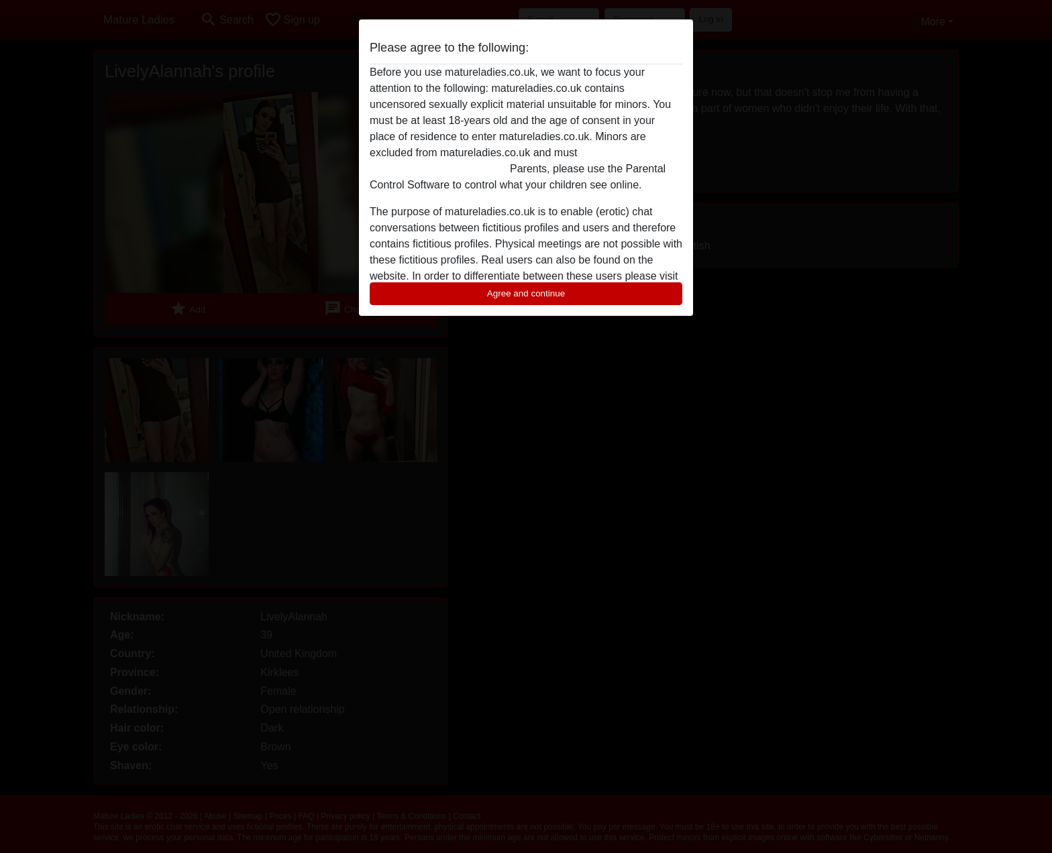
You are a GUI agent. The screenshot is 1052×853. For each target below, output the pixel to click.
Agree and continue (526, 293)
